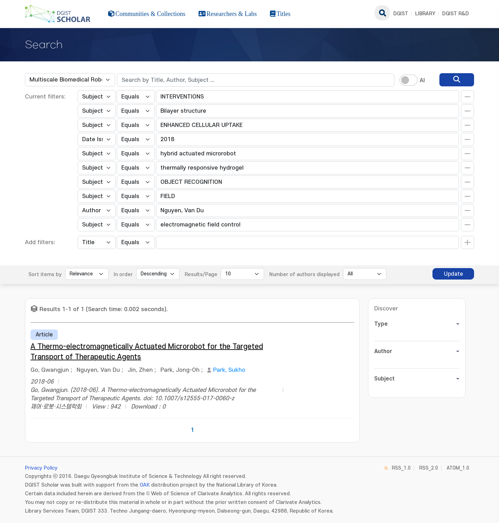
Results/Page (201, 274)
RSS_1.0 (401, 468)
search (382, 12)
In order (123, 274)
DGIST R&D (455, 14)
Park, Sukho (229, 370)
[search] (456, 79)
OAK (145, 485)
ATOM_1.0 (458, 468)
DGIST (400, 14)
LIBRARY (425, 14)
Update (453, 274)
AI (422, 80)
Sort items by (45, 274)
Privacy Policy (41, 468)
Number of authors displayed (304, 274)
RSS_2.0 (428, 468)
